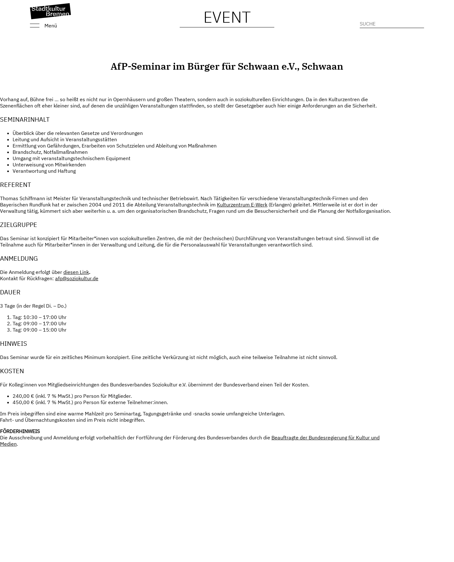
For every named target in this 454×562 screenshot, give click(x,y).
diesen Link (76, 272)
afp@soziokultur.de (76, 278)
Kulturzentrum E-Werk (242, 204)
